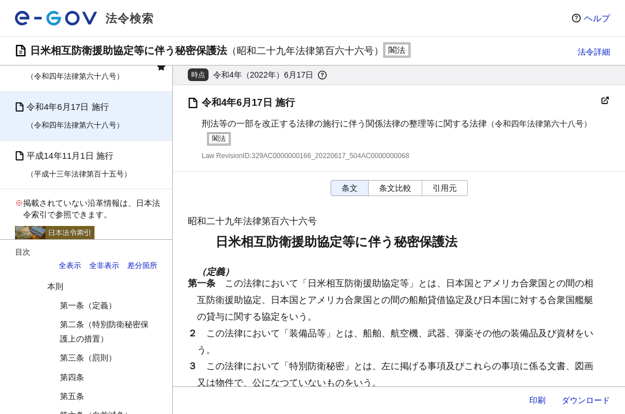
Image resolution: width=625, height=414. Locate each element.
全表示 (70, 265)
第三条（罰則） (88, 357)
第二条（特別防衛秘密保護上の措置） (104, 331)
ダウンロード (586, 400)
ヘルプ (597, 18)
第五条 (72, 396)
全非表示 (104, 265)
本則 (55, 286)
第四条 (72, 377)
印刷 (537, 400)
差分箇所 (142, 265)
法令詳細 (594, 51)
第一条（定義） (88, 305)
